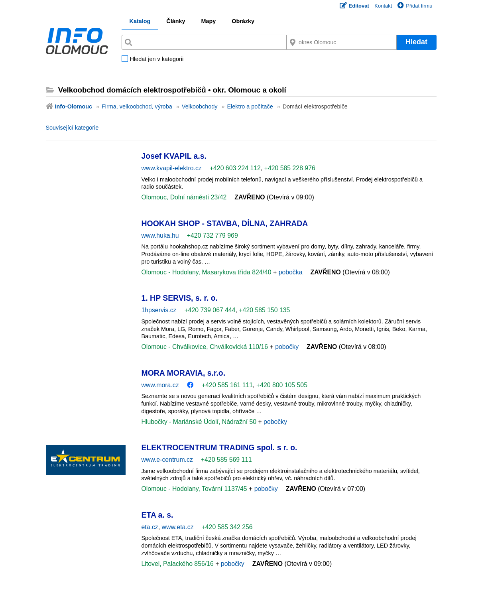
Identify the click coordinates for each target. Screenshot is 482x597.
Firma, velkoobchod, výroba (137, 106)
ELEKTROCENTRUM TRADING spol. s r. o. (219, 447)
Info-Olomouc (73, 106)
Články (175, 21)
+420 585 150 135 (264, 310)
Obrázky (243, 21)
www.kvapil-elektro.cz (172, 168)
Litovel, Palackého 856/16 (179, 563)
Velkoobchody (200, 106)
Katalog (140, 21)
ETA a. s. (157, 514)
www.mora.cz (160, 385)
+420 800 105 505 (281, 385)
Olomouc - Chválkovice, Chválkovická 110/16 (206, 346)
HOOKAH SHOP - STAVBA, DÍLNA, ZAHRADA (225, 223)
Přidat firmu (414, 6)
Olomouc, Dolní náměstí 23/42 (184, 197)
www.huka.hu (160, 235)
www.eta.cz (178, 527)
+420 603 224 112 (235, 168)
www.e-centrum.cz (167, 459)
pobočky (287, 346)
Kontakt (383, 6)
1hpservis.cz (159, 310)
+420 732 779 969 (212, 235)
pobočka (291, 272)
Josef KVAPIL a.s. (174, 156)
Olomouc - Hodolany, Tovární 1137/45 (195, 488)
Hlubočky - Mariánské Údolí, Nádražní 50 (200, 421)
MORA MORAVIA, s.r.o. (184, 372)
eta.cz (150, 527)
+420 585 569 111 (226, 459)
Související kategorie (72, 127)
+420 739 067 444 (209, 310)
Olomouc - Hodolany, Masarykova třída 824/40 (207, 272)
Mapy (208, 21)
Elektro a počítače (250, 106)
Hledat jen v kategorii (156, 59)
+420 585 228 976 (289, 168)
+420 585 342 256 (227, 527)
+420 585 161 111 (227, 385)
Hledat (416, 42)
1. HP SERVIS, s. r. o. (180, 298)
